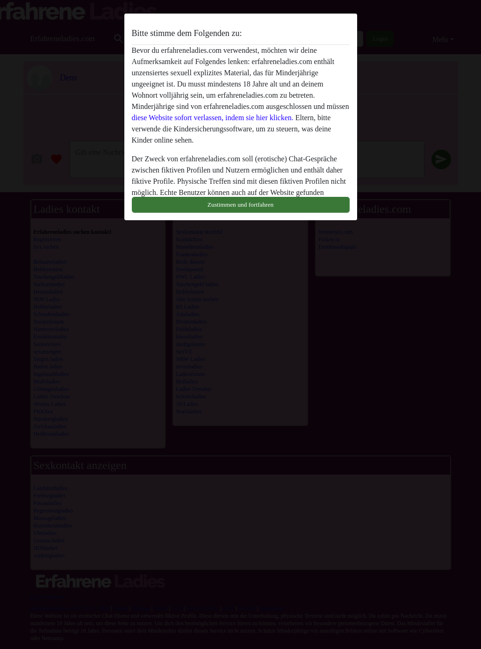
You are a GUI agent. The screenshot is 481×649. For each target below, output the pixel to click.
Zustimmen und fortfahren (240, 204)
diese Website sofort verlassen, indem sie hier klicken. (213, 118)
